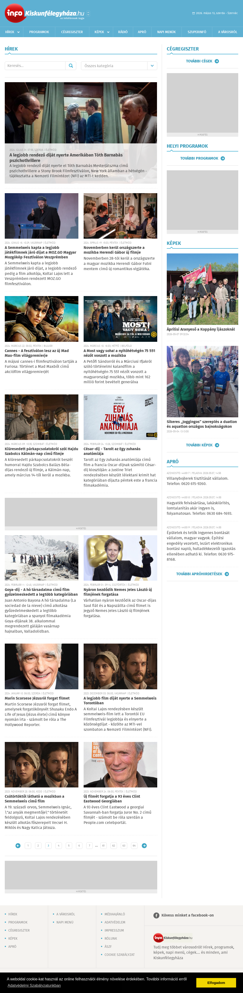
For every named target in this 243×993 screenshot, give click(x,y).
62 (113, 845)
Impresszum (114, 930)
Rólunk (111, 938)
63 (123, 845)
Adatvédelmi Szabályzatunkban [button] (34, 985)
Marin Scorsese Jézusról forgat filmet (37, 698)
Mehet (70, 65)
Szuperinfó (197, 32)
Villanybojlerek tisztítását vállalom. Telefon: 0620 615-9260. (197, 481)
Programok (39, 32)
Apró (142, 32)
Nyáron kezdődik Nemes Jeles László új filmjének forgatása (118, 592)
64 (134, 845)
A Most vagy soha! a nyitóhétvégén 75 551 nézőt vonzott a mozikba (119, 353)
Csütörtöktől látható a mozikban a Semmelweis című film (34, 799)
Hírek (9, 32)
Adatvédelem (115, 922)
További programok (199, 158)
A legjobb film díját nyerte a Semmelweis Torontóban (120, 701)
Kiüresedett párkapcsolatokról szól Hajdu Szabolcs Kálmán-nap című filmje (41, 451)
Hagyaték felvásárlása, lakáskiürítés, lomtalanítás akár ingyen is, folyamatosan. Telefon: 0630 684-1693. (199, 508)
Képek (99, 32)
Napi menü (64, 922)
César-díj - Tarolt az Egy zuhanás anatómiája (112, 451)
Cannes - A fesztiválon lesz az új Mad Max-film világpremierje (37, 353)
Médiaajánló (115, 914)
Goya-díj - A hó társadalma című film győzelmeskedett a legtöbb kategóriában (41, 592)
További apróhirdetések (199, 574)
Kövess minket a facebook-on (188, 915)
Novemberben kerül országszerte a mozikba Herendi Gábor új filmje (114, 250)
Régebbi (144, 846)
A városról (227, 32)
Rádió (123, 32)
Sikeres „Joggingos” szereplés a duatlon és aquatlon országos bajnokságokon (202, 424)
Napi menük (166, 32)
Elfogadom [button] (216, 983)
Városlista (88, 13)
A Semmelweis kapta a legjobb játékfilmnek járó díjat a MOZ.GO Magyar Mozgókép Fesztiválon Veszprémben (40, 252)
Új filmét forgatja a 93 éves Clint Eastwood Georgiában (112, 799)
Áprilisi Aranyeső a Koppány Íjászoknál (201, 330)
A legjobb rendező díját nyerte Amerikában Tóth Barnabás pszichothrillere (66, 158)
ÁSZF (108, 946)
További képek (199, 445)
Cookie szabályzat (120, 955)
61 (103, 845)
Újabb (18, 846)
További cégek (199, 61)
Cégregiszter (72, 32)
